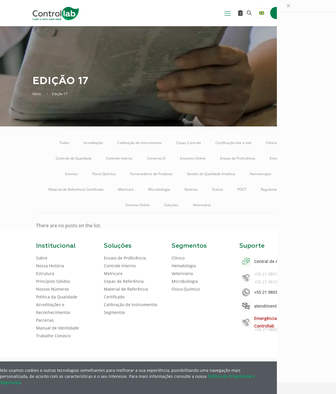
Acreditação (93, 142)
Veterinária (202, 204)
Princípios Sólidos (53, 281)
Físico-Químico (186, 289)
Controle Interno (119, 158)
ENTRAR (287, 13)
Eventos (71, 173)
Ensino (275, 158)
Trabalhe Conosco (53, 335)
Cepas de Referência (124, 281)
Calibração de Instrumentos (139, 142)
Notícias (191, 189)
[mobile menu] (227, 13)
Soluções (171, 204)
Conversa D (156, 158)
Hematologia (184, 265)
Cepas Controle (188, 142)
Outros (217, 189)
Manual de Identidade (57, 328)
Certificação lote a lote (233, 142)
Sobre (41, 258)
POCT (241, 189)
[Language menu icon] (261, 13)
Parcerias (45, 320)
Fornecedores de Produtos (151, 173)
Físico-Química (104, 173)
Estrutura (45, 273)
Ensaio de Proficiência (237, 158)
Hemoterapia (260, 173)
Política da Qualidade (56, 297)
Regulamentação (274, 189)
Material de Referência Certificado (76, 189)
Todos (64, 142)
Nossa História (50, 265)
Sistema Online (137, 204)
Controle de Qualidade (74, 158)
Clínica (271, 142)
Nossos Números (52, 289)
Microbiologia (159, 189)
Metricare (126, 189)
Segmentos (114, 312)
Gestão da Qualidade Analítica (211, 173)
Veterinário (182, 273)
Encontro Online (193, 158)
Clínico (178, 258)
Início (37, 93)
